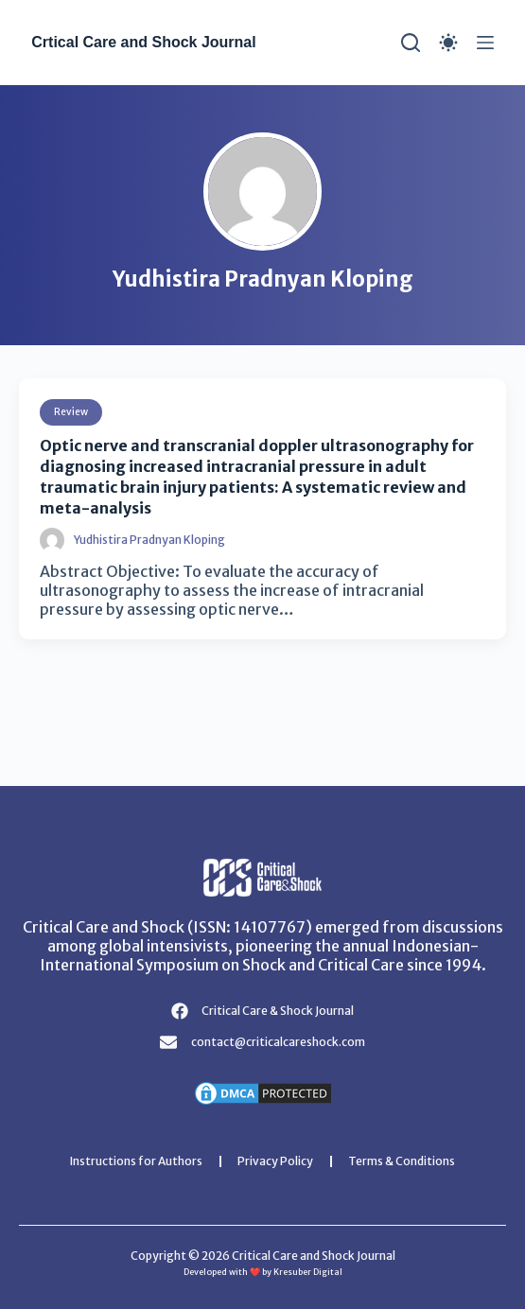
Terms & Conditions (401, 1161)
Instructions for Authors (136, 1161)
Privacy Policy (275, 1161)
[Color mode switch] (448, 42)
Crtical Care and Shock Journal (143, 42)
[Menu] (485, 42)
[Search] (410, 42)
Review (71, 412)
